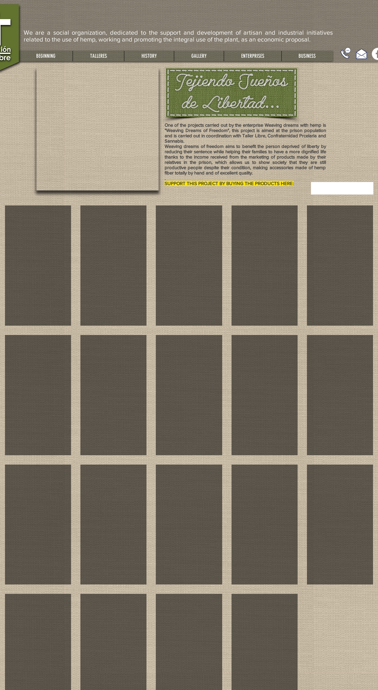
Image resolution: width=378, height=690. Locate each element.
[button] (98, 56)
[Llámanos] (345, 53)
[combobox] (342, 188)
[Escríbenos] (361, 53)
